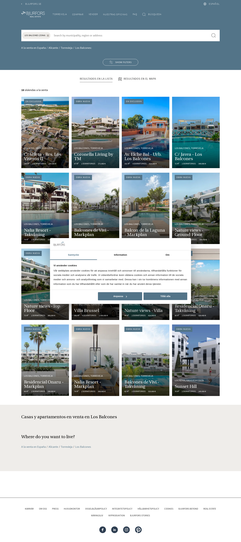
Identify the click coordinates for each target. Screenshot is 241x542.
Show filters (121, 62)
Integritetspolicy (122, 508)
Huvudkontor (72, 508)
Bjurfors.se (31, 3)
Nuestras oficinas (115, 14)
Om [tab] (167, 254)
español (212, 3)
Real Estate (209, 508)
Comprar (78, 14)
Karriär (29, 508)
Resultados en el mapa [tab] (137, 79)
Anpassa (120, 296)
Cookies (168, 508)
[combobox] (130, 35)
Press (55, 508)
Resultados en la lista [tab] (96, 78)
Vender (93, 14)
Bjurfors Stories (140, 515)
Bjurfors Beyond (188, 508)
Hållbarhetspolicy (148, 508)
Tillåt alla (165, 296)
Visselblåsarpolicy (96, 508)
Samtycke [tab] (73, 254)
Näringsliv (97, 515)
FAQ (135, 14)
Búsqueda (152, 14)
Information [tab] (120, 254)
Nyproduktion (116, 515)
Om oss (43, 508)
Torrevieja (60, 14)
